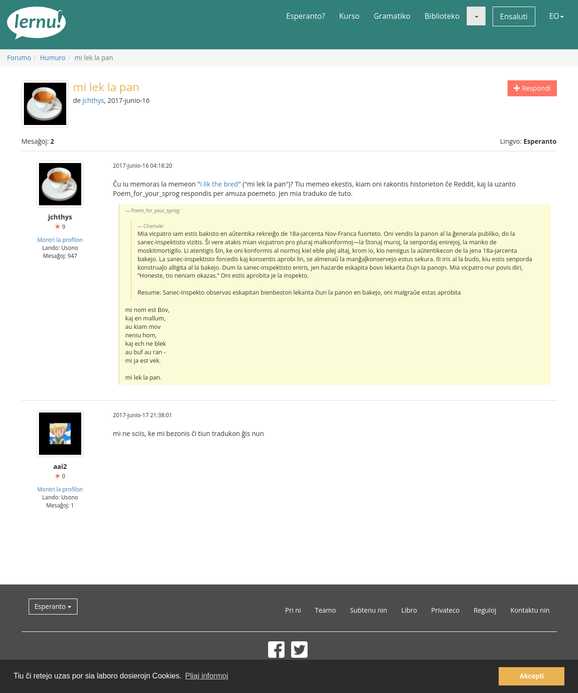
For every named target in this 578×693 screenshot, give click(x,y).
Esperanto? (305, 16)
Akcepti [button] (531, 676)
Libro (409, 610)
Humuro (53, 57)
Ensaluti (514, 16)
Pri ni (293, 610)
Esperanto (53, 606)
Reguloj (485, 610)
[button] (476, 16)
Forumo (19, 57)
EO (556, 16)
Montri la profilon (60, 239)
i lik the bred (219, 183)
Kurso (349, 16)
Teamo (325, 610)
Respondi (532, 88)
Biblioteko (442, 16)
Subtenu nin (368, 610)
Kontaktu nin (530, 610)
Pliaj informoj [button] (206, 676)
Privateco (445, 610)
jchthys (93, 100)
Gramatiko (392, 16)
